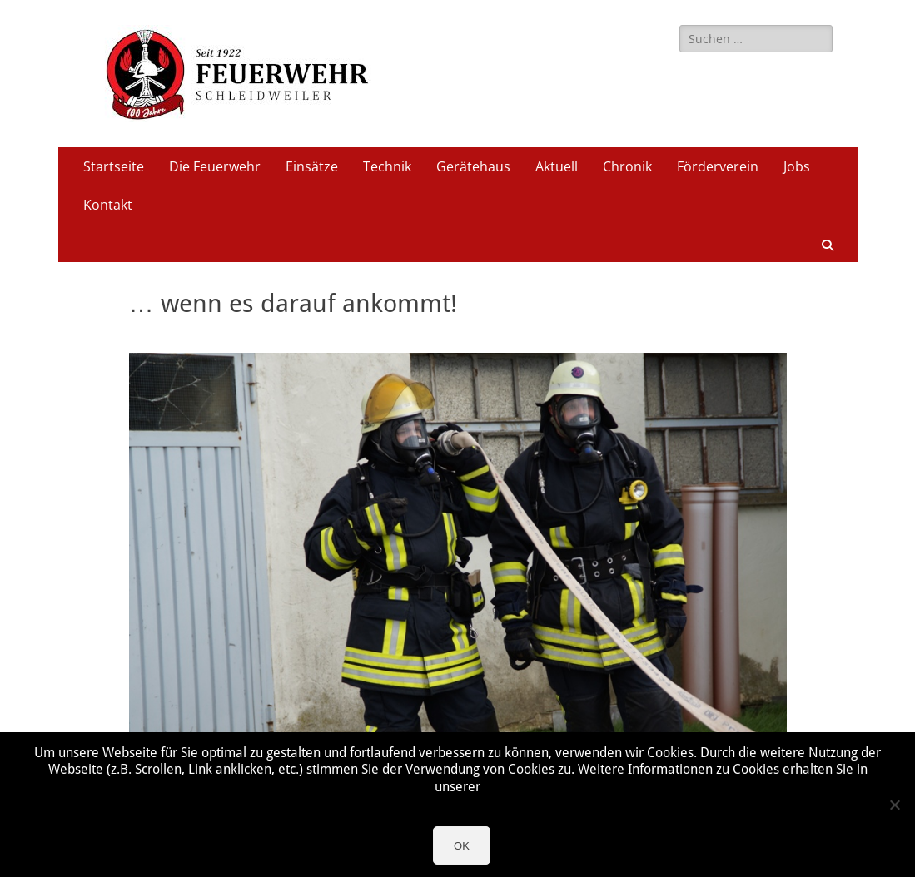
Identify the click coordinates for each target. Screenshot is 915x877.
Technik (387, 166)
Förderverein (717, 166)
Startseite (113, 166)
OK (462, 846)
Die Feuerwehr (215, 166)
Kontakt (107, 205)
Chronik (627, 166)
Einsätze (312, 166)
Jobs (796, 166)
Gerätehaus (473, 166)
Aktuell (556, 166)
